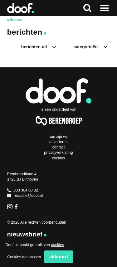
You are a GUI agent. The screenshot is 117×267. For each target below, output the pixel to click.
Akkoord (58, 256)
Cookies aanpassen (24, 257)
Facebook (17, 206)
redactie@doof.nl (25, 195)
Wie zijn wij (58, 136)
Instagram (9, 206)
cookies (57, 245)
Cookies (58, 158)
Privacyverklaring (58, 152)
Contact (58, 147)
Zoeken (87, 8)
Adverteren (58, 142)
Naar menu (104, 8)
